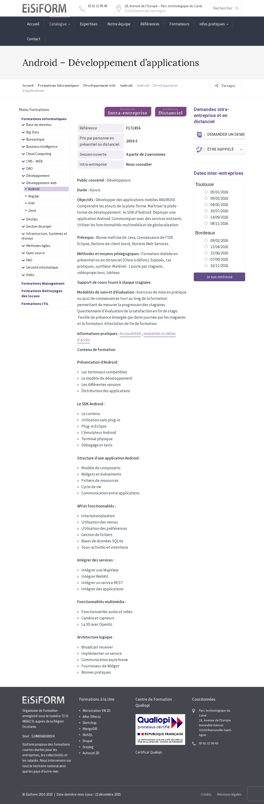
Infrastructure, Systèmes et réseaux (44, 235)
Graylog (88, 747)
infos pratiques (212, 24)
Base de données (39, 124)
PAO (29, 260)
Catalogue (58, 24)
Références (150, 24)
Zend (32, 210)
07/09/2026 (219, 259)
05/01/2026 (219, 192)
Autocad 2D (91, 753)
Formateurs (179, 24)
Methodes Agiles (38, 245)
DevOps (32, 219)
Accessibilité (130, 333)
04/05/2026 (219, 204)
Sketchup (90, 722)
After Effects (92, 716)
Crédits (206, 794)
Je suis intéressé (219, 276)
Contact (33, 38)
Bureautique (35, 139)
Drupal (87, 741)
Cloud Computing (38, 154)
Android (126, 85)
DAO (29, 168)
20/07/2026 (219, 210)
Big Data (32, 132)
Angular (33, 196)
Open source (35, 253)
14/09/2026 (219, 217)
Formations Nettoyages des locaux (42, 293)
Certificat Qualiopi (148, 752)
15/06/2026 (219, 253)
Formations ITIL (35, 303)
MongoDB (90, 728)
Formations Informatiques (58, 85)
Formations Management (43, 283)
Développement (38, 175)
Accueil (33, 24)
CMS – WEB (34, 161)
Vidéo (30, 275)
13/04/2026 (219, 246)
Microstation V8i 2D (97, 710)
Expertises (88, 24)
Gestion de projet (39, 226)
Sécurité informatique (42, 267)
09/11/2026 (219, 223)
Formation (127, 111)
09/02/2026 (219, 240)
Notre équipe (119, 24)
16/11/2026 (219, 265)
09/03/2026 (219, 198)
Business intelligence (41, 146)
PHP (31, 203)
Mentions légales (229, 794)
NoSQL (88, 735)
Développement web (99, 85)
